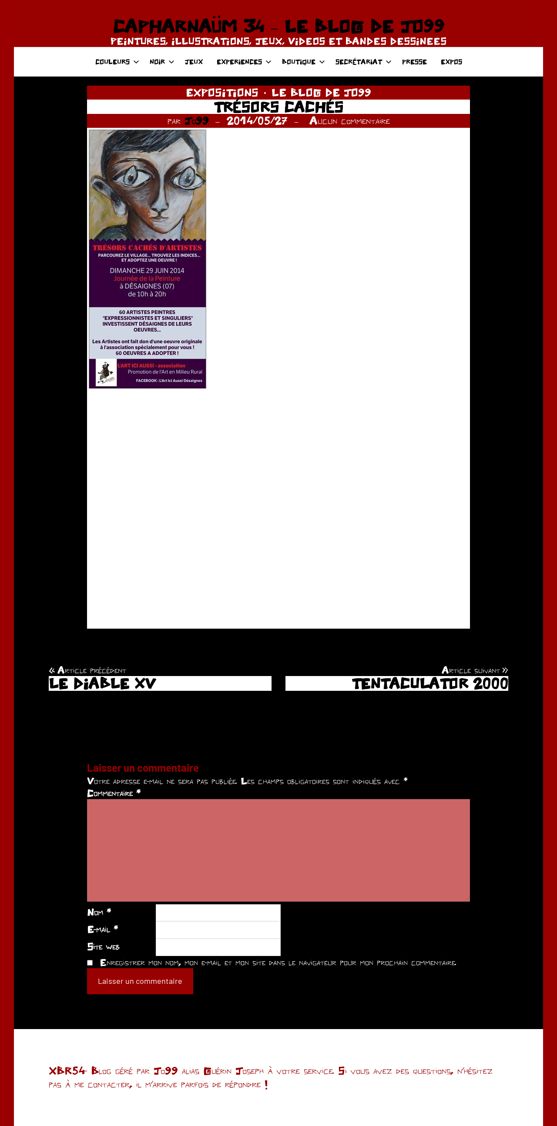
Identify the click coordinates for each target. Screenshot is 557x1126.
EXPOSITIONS (222, 92)
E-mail (102, 929)
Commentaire (114, 793)
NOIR (162, 61)
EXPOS (451, 61)
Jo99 (197, 120)
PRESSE (414, 61)
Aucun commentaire (349, 120)
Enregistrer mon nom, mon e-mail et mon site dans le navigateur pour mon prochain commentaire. (278, 962)
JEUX (194, 61)
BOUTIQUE (303, 61)
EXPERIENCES (244, 61)
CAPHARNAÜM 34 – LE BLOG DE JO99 (278, 26)
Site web (103, 946)
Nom (99, 912)
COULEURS (117, 61)
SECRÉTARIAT (364, 61)
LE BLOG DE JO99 (321, 92)
